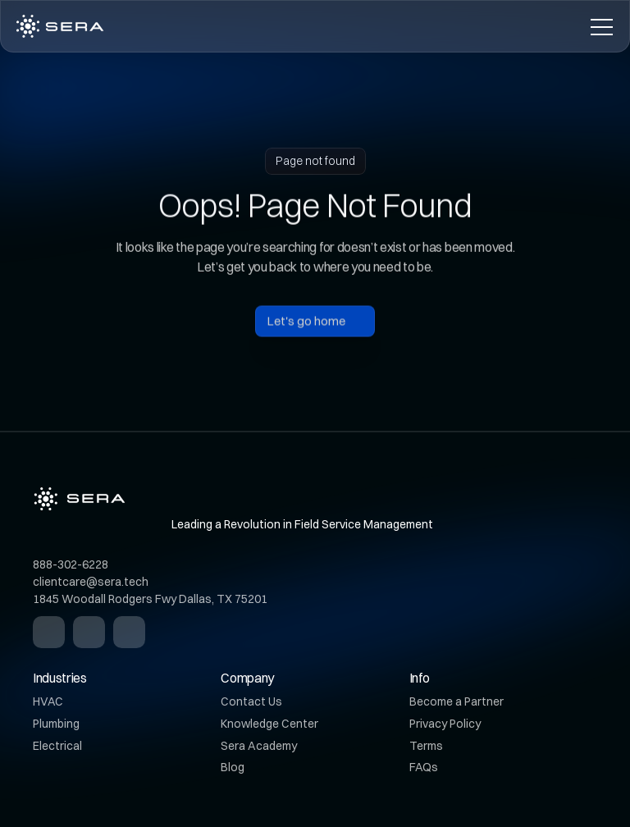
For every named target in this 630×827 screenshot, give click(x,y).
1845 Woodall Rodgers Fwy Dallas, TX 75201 (150, 599)
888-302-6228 (70, 564)
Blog (232, 767)
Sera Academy (259, 745)
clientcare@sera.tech (90, 581)
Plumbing (56, 723)
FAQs (423, 767)
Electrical (57, 745)
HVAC (48, 701)
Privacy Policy (445, 723)
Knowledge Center (269, 723)
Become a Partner (456, 701)
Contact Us (251, 701)
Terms (426, 745)
